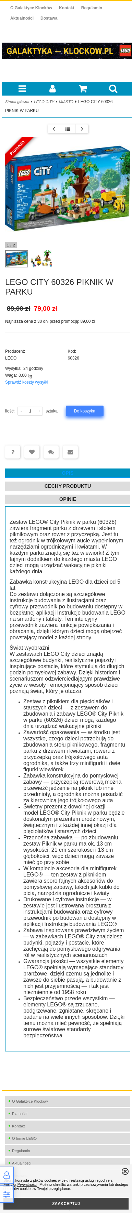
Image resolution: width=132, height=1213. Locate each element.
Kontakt (66, 7)
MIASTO (66, 102)
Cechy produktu (68, 486)
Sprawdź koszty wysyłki (26, 382)
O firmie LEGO (24, 1138)
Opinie (67, 499)
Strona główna (17, 102)
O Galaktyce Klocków (31, 7)
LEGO (10, 358)
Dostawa (48, 18)
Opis (67, 473)
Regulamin (91, 7)
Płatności (19, 1114)
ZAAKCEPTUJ (66, 1203)
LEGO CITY (44, 102)
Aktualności (22, 18)
